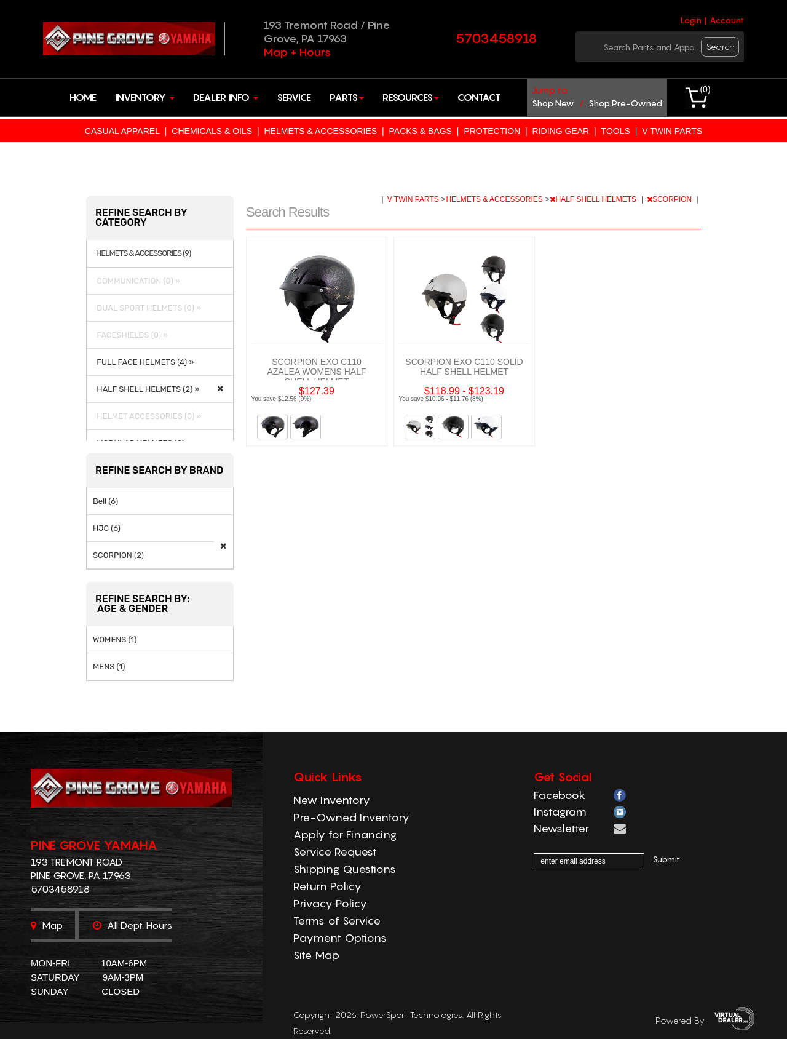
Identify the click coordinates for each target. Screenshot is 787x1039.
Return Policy (327, 886)
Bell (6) (105, 501)
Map (47, 925)
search (720, 46)
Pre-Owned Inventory (351, 817)
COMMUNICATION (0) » (136, 280)
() (705, 89)
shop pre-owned (625, 103)
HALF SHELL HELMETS (594, 199)
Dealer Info (225, 97)
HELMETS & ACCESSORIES (320, 131)
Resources (410, 97)
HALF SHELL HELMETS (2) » (146, 389)
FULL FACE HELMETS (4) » (143, 362)
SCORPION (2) (118, 555)
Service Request (335, 851)
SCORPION (670, 199)
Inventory (145, 97)
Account (727, 20)
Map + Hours (297, 52)
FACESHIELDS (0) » (130, 335)
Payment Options (340, 937)
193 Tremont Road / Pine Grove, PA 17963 (326, 31)
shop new (553, 103)
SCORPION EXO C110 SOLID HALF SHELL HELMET (464, 366)
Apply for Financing (345, 834)
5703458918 (496, 38)
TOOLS (615, 131)
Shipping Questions (344, 868)
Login (691, 20)
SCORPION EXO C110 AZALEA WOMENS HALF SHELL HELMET (316, 371)
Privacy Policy (330, 903)
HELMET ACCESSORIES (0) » (147, 416)
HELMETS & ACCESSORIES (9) (143, 253)
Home (83, 97)
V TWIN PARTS (672, 131)
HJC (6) (107, 528)
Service (294, 97)
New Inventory (331, 800)
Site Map (316, 955)
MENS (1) (109, 666)
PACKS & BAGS (420, 131)
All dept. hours (132, 925)
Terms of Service (337, 920)
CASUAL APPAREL (122, 131)
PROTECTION (492, 131)
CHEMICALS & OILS (212, 131)
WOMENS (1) (115, 639)
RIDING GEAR (561, 131)
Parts (347, 97)
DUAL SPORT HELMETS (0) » (147, 307)
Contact (478, 97)
